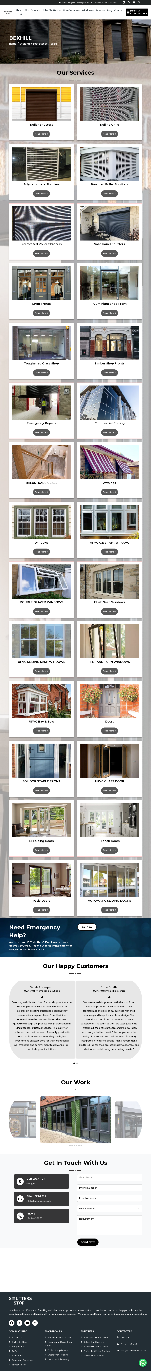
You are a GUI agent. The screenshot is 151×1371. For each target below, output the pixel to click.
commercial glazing (58, 1353)
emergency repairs (58, 1348)
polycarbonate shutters (96, 1331)
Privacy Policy (19, 1358)
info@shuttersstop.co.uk (39, 1195)
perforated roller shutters (97, 1345)
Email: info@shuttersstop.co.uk (74, 2)
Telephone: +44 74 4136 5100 (104, 2)
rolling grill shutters (94, 1336)
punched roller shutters (96, 1340)
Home (12, 43)
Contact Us (18, 1349)
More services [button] (71, 10)
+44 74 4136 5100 (129, 1338)
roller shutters (19, 1336)
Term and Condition (22, 1354)
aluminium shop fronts (59, 1331)
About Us (17, 1331)
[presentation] (10, 1113)
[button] (32, 10)
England (25, 43)
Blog (109, 10)
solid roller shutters (94, 1349)
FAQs (14, 1345)
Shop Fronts (18, 1340)
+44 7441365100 (34, 1212)
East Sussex (40, 43)
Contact (119, 10)
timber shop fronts (58, 1344)
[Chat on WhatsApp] (143, 1363)
